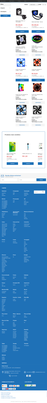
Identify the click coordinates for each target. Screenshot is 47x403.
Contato (19, 1)
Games (3, 282)
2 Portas (14, 332)
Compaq (25, 244)
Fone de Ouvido (5, 275)
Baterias (14, 315)
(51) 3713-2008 (13, 376)
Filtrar (5, 15)
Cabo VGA (4, 232)
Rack (25, 320)
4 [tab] (26, 167)
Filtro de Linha (26, 260)
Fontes (14, 275)
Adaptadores (5, 211)
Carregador (26, 239)
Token (3, 271)
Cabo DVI (3, 227)
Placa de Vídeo (5, 320)
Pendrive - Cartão (17, 297)
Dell (24, 216)
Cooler (14, 239)
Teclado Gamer (15, 350)
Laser (25, 286)
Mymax (14, 230)
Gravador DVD (16, 282)
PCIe (3, 315)
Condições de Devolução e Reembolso (8, 397)
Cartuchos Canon (27, 226)
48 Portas (14, 336)
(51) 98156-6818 (28, 372)
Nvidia (3, 324)
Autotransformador (27, 256)
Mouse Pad (4, 264)
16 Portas (14, 331)
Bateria (25, 258)
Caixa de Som (16, 222)
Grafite (3, 306)
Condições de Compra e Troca (6, 396)
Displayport (4, 233)
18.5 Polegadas (4, 200)
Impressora (26, 282)
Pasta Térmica (4, 265)
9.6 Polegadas (4, 350)
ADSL (14, 291)
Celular (3, 239)
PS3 (2, 284)
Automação (26, 191)
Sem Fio (14, 349)
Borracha (3, 301)
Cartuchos (26, 222)
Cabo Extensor (4, 228)
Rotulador (3, 266)
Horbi (14, 226)
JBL (13, 227)
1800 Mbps (26, 337)
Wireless (25, 317)
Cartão (14, 299)
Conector (3, 259)
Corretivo (3, 305)
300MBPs (25, 340)
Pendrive (14, 300)
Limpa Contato (4, 261)
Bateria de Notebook (29, 211)
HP (24, 246)
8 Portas (14, 337)
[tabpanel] (12, 153)
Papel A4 (3, 310)
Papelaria (4, 297)
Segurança (4, 329)
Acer (25, 213)
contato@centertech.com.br (39, 372)
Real (14, 278)
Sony (25, 251)
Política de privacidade (9, 176)
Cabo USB (4, 231)
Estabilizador (26, 259)
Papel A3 (3, 309)
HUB (2, 216)
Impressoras (26, 194)
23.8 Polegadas (4, 204)
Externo (25, 203)
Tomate (14, 326)
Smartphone (4, 279)
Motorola (3, 241)
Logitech (3, 359)
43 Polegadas (26, 345)
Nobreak (25, 261)
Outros (3, 217)
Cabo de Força (4, 225)
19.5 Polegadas (4, 202)
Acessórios (4, 208)
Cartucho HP (26, 225)
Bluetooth (3, 213)
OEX (14, 231)
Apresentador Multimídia (16, 212)
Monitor (3, 198)
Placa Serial (4, 313)
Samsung (25, 218)
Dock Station (26, 202)
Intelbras (14, 324)
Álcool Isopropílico (5, 256)
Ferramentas (4, 260)
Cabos (3, 222)
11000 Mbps (26, 332)
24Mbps (25, 338)
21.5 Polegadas (4, 203)
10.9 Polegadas (4, 346)
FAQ (25, 1)
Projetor (15, 320)
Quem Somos (11, 1)
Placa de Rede (27, 313)
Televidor (26, 343)
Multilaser (14, 228)
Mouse (25, 289)
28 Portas (14, 335)
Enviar (41, 179)
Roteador (14, 292)
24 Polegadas (4, 205)
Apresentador (15, 214)
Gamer (25, 278)
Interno (25, 204)
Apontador (3, 300)
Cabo (25, 315)
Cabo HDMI (4, 230)
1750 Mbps (26, 336)
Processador (16, 198)
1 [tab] (20, 167)
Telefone (3, 270)
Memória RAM (5, 289)
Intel (13, 194)
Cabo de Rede (4, 226)
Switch (14, 329)
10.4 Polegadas (4, 345)
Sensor (3, 267)
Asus (25, 214)
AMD (14, 200)
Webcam (4, 355)
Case (3, 194)
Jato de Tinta (26, 284)
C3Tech (14, 225)
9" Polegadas (4, 349)
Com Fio (25, 291)
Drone (14, 254)
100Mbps (25, 331)
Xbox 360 (3, 286)
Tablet (3, 343)
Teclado (15, 343)
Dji (13, 256)
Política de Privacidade (5, 394)
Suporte (3, 269)
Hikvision (3, 331)
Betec (14, 323)
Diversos (4, 254)
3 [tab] (24, 167)
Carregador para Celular (6, 258)
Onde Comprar (3, 1)
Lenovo (25, 217)
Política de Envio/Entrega (5, 393)
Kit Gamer (15, 346)
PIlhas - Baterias (17, 313)
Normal (3, 278)
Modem (14, 289)
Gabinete (14, 241)
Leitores (25, 195)
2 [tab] (22, 167)
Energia (26, 254)
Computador (16, 191)
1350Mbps (26, 335)
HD (24, 198)
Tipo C (3, 236)
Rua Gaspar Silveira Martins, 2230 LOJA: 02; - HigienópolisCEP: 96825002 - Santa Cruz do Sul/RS (11, 372)
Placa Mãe (26, 297)
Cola (2, 304)
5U (24, 322)
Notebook (4, 191)
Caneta (3, 303)
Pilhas (14, 317)
